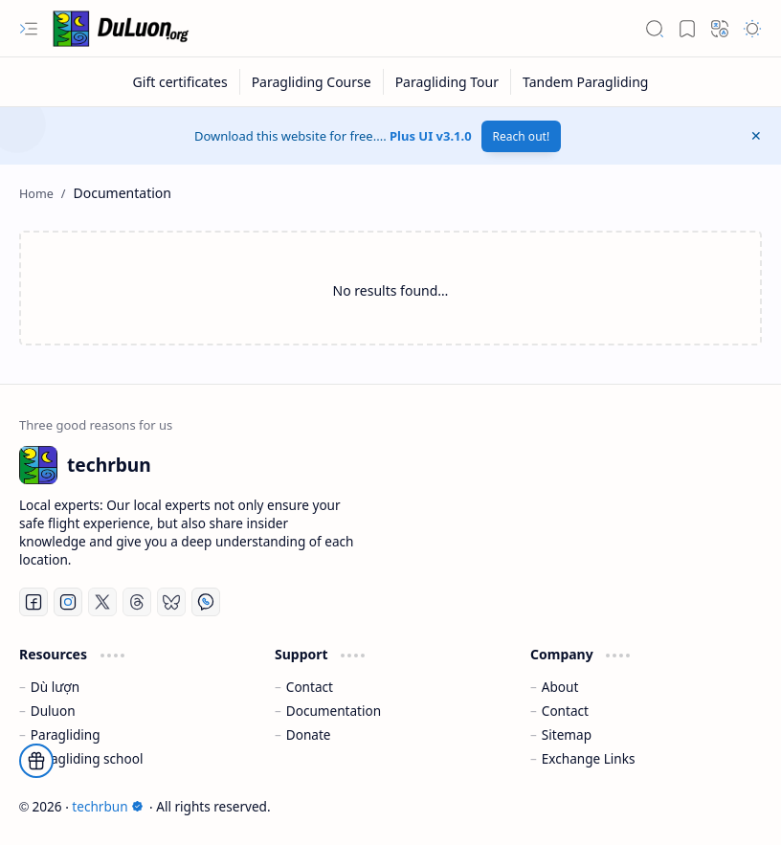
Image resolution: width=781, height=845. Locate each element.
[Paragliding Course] (312, 82)
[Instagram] (68, 602)
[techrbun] (124, 29)
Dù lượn (55, 687)
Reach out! (521, 136)
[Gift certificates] (181, 82)
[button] (28, 28)
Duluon (53, 710)
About (560, 687)
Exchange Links (589, 758)
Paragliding (65, 734)
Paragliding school (87, 758)
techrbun (107, 806)
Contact (309, 687)
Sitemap (566, 734)
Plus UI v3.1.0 (431, 136)
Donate (308, 734)
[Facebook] (33, 602)
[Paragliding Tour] (447, 82)
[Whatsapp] (205, 602)
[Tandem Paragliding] (585, 82)
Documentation (333, 710)
